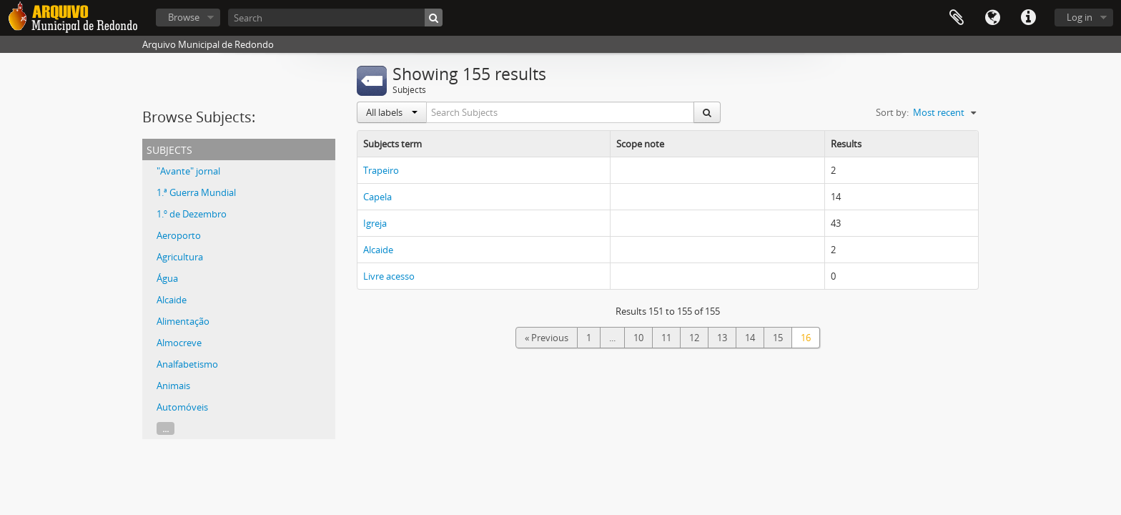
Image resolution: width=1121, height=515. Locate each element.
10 (638, 337)
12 (694, 337)
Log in (1079, 17)
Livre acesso (389, 276)
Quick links (1028, 18)
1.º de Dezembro (192, 213)
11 (666, 337)
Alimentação (183, 321)
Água (167, 278)
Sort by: (892, 112)
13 (722, 337)
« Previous (546, 337)
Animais (173, 385)
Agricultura (180, 256)
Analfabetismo (187, 364)
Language (992, 18)
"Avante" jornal (188, 171)
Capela (377, 196)
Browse (183, 17)
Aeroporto (179, 235)
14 (750, 337)
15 (778, 337)
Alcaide (172, 299)
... (165, 428)
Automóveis (182, 407)
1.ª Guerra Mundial (196, 192)
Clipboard (956, 18)
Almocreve (179, 342)
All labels (392, 112)
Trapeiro (381, 170)
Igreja (375, 223)
